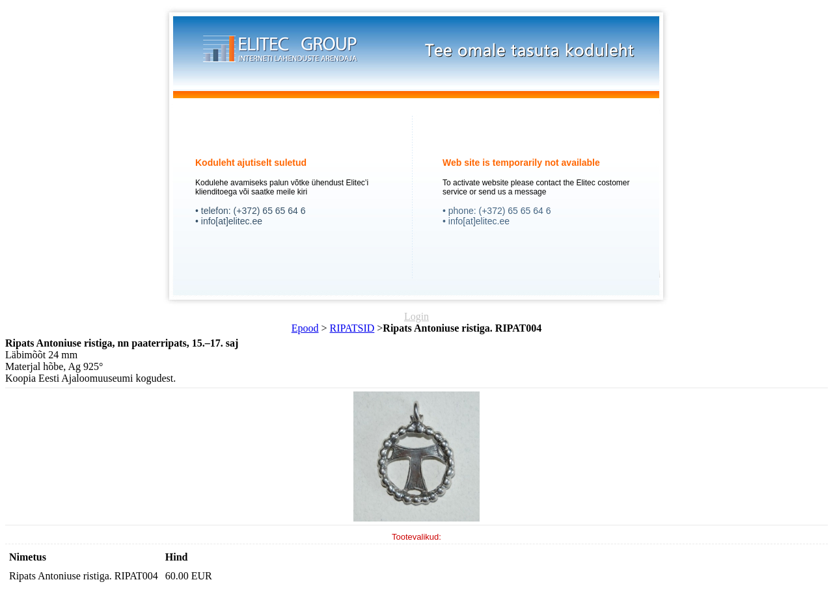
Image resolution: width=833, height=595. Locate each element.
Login (416, 316)
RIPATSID (352, 328)
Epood (305, 328)
